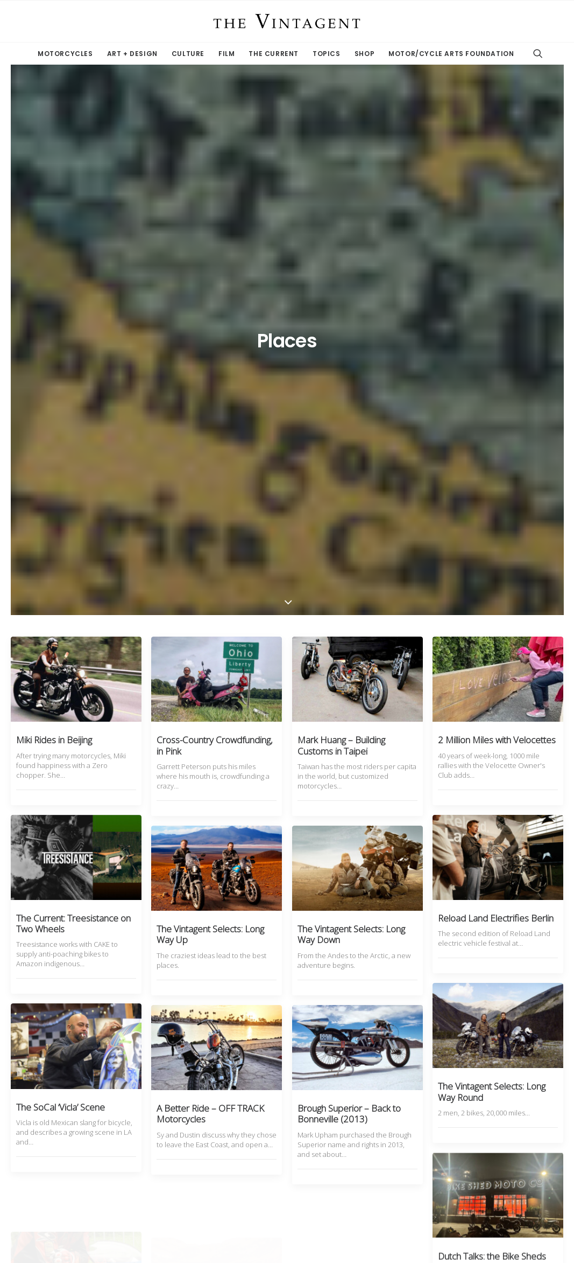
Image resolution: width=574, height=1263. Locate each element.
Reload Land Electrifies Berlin (496, 481)
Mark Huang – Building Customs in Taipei (341, 307)
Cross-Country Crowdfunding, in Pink (215, 307)
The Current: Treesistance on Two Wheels (73, 486)
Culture (188, 53)
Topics (327, 53)
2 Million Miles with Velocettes (497, 302)
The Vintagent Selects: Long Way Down (351, 496)
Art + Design (132, 53)
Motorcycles (65, 53)
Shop (364, 53)
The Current (274, 53)
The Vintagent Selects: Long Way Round (491, 702)
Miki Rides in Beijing (54, 302)
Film (226, 53)
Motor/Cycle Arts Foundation (451, 53)
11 (344, 1144)
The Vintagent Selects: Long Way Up (210, 496)
